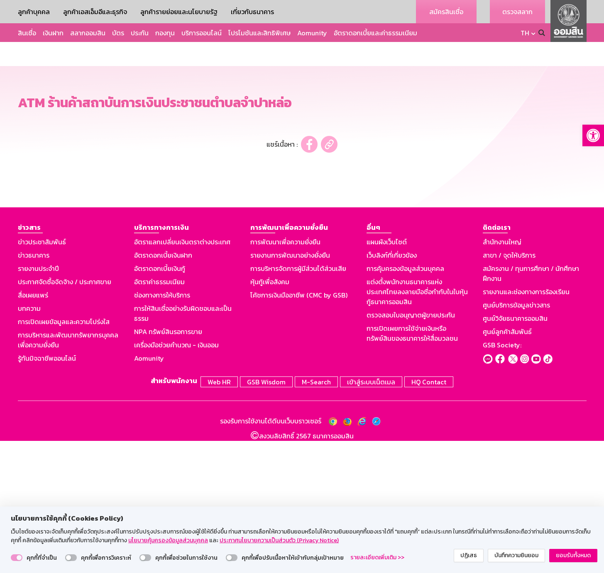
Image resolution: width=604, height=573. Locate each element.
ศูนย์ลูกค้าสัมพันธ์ (507, 465)
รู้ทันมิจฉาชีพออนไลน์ (47, 492)
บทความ (29, 442)
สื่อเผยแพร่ (33, 428)
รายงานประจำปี (38, 402)
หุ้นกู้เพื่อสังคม (269, 415)
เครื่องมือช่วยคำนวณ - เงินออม (176, 478)
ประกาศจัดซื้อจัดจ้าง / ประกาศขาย (64, 415)
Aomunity (312, 33)
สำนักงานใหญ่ (502, 375)
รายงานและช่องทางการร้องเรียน (526, 425)
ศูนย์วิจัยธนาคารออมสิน (515, 452)
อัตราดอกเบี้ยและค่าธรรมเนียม (375, 33)
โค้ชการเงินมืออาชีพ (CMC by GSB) (298, 428)
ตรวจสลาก (517, 12)
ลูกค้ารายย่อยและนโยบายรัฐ (179, 12)
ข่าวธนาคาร (33, 388)
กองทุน (165, 33)
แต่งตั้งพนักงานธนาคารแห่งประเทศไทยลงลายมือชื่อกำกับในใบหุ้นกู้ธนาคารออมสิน (417, 425)
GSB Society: (502, 478)
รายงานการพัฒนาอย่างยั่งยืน (290, 388)
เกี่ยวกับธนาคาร (252, 12)
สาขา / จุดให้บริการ (509, 388)
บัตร (118, 33)
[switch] (16, 557)
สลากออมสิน (87, 33)
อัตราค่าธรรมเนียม (159, 415)
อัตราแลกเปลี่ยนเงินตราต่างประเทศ (182, 375)
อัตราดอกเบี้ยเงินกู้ (159, 402)
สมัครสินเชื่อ (446, 12)
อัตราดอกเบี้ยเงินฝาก (163, 388)
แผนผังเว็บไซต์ (387, 375)
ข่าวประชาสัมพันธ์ (42, 375)
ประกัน (140, 33)
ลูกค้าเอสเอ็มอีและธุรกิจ (95, 12)
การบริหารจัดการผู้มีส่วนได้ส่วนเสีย (298, 402)
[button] (593, 135)
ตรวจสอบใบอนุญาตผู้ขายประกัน (411, 448)
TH (525, 33)
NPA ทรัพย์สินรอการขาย (168, 465)
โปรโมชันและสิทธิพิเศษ (259, 33)
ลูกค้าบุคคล (34, 12)
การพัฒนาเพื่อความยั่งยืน (285, 375)
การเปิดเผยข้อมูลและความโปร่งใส (64, 455)
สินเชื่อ (27, 33)
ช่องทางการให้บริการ (162, 428)
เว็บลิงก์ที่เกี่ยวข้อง (392, 388)
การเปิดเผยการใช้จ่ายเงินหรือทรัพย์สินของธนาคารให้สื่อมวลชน (412, 467)
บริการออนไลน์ (201, 33)
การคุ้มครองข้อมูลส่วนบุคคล (405, 402)
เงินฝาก (53, 33)
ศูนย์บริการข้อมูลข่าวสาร (516, 438)
